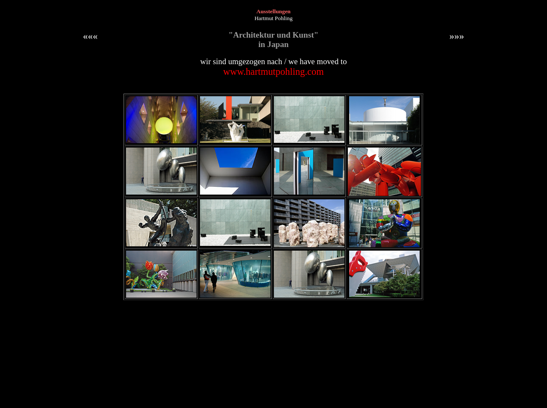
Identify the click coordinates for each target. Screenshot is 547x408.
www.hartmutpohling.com (273, 71)
